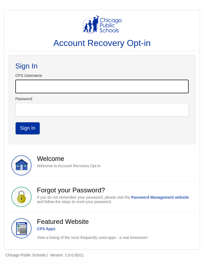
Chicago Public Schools (25, 255)
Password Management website (160, 197)
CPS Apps (46, 229)
